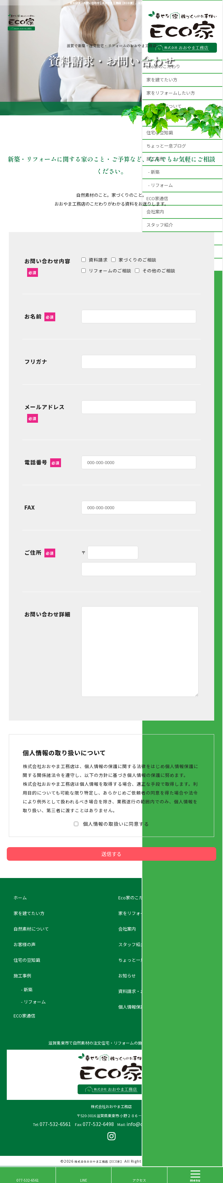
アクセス (139, 1180)
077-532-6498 (98, 1124)
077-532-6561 (55, 1124)
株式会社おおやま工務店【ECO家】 (99, 1161)
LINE (83, 1180)
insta (111, 1136)
